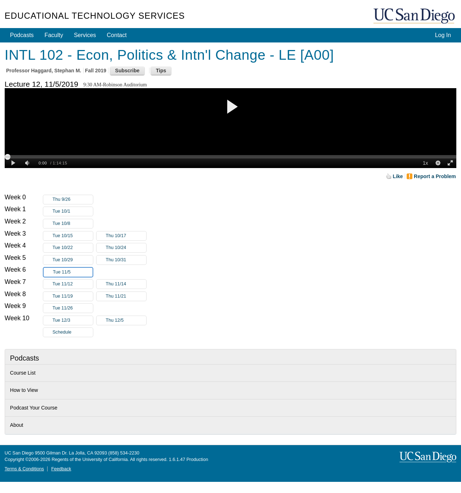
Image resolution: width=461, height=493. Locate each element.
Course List (23, 373)
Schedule (62, 332)
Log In (443, 35)
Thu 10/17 (126, 235)
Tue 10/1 (73, 211)
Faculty (54, 35)
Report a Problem (435, 176)
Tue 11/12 (73, 284)
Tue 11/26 (73, 308)
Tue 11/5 (73, 272)
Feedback (61, 468)
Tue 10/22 (73, 247)
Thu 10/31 (126, 259)
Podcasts (22, 35)
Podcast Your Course (34, 408)
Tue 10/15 (73, 235)
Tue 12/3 (73, 320)
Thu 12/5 (126, 320)
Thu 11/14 (126, 284)
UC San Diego (414, 16)
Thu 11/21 (126, 296)
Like (398, 176)
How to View (24, 390)
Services (85, 35)
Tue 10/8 (73, 223)
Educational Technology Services (95, 16)
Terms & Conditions (24, 468)
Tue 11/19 (73, 296)
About (16, 425)
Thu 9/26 (73, 199)
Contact (117, 35)
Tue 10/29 (73, 259)
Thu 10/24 (126, 247)
